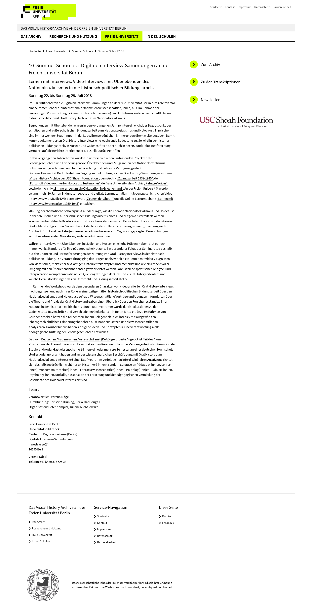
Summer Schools (82, 51)
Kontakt (230, 7)
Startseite (216, 7)
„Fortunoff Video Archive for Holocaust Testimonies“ (65, 183)
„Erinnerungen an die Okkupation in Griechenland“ (88, 188)
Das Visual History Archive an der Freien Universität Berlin (74, 28)
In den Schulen (161, 36)
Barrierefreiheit (282, 7)
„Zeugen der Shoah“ (100, 198)
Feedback (168, 523)
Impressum (244, 7)
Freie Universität (121, 36)
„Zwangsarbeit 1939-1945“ (135, 178)
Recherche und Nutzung (73, 36)
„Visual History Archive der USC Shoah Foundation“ (64, 178)
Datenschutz (262, 7)
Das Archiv (31, 36)
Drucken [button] (167, 516)
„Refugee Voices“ (156, 183)
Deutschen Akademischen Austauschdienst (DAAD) (76, 339)
